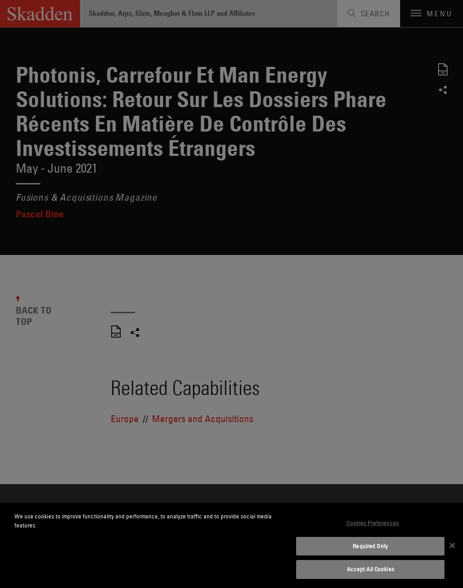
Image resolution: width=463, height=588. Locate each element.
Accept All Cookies (370, 569)
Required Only (370, 546)
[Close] (452, 545)
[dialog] (231, 545)
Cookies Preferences (372, 523)
